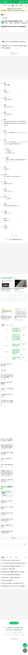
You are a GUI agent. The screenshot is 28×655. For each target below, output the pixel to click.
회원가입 (15, 1)
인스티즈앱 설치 (14, 623)
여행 (6, 23)
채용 (21, 627)
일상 (12, 5)
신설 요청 (4, 17)
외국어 (11, 23)
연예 (16, 5)
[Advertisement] (14, 259)
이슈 (9, 5)
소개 (5, 627)
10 (16, 544)
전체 (2, 325)
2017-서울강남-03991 (14, 634)
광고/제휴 (16, 627)
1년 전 (2, 30)
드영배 (20, 5)
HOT (5, 5)
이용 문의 (10, 627)
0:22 (25, 557)
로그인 (8, 239)
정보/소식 (12, 325)
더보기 (14, 538)
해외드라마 (24, 23)
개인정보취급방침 (17, 630)
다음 (20, 544)
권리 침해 (8, 630)
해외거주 (17, 23)
